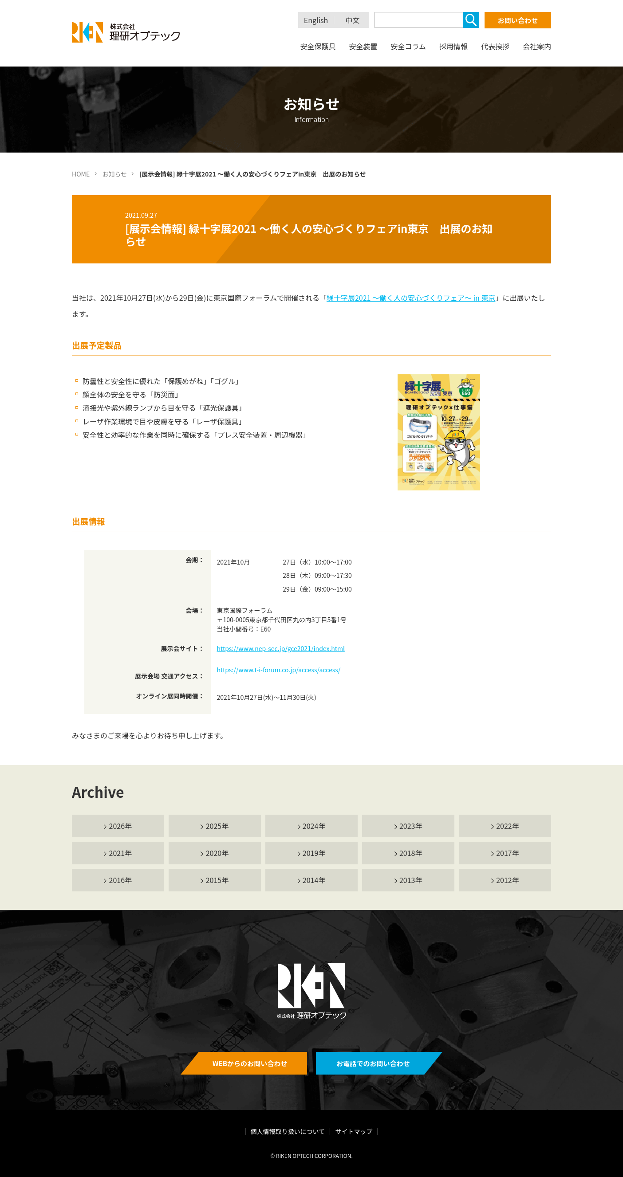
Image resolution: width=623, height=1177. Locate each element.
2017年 (507, 852)
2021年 (120, 852)
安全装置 (363, 46)
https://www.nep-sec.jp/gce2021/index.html (281, 648)
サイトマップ (353, 1131)
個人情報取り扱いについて (288, 1131)
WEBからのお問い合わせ (250, 1063)
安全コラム (408, 46)
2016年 (120, 880)
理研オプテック (126, 32)
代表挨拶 (495, 46)
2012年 (507, 880)
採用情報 (453, 46)
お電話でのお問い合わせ (373, 1063)
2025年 (217, 825)
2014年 (314, 880)
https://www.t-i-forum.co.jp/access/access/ (279, 669)
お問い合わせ (518, 20)
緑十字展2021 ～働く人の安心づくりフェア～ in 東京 (411, 297)
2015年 (217, 880)
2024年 (314, 825)
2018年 (410, 852)
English (316, 20)
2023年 (410, 825)
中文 (353, 20)
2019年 (314, 852)
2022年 (507, 825)
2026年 (120, 825)
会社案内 (537, 46)
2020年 (217, 852)
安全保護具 (317, 46)
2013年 (410, 880)
